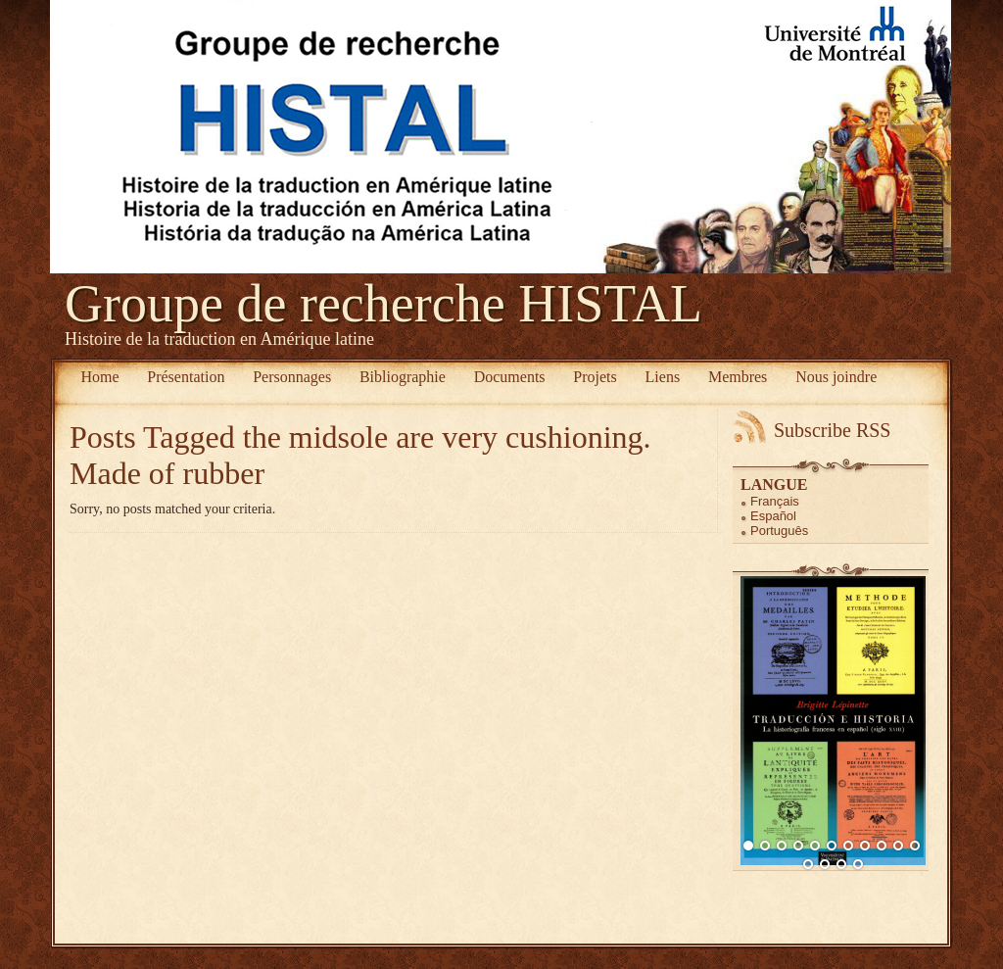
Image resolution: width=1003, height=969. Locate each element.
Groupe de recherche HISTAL (383, 303)
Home (99, 376)
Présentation (185, 376)
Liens (663, 376)
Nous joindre (836, 376)
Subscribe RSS (832, 430)
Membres (737, 376)
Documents (510, 376)
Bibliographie (402, 376)
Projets (594, 376)
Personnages (292, 376)
